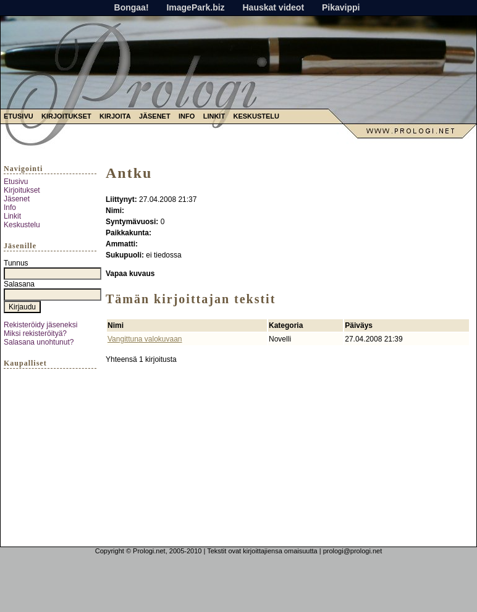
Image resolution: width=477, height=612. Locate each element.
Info (187, 116)
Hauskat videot (273, 7)
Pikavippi (341, 7)
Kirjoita (115, 116)
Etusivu (18, 116)
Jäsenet (155, 116)
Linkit (214, 116)
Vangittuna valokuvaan (145, 339)
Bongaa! (131, 7)
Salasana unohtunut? (39, 342)
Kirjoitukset (66, 116)
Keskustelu (256, 116)
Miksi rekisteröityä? (35, 333)
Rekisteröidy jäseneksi (40, 325)
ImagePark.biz (195, 7)
